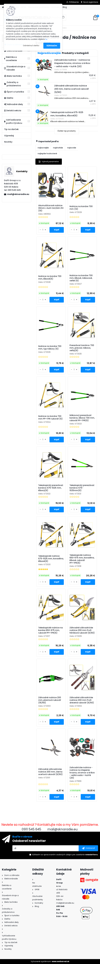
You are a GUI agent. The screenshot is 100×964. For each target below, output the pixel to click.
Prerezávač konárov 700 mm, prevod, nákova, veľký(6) (82, 348)
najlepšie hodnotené (47, 153)
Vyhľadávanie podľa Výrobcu (13, 121)
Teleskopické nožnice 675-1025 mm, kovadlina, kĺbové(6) (51, 559)
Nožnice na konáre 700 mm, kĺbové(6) (49, 277)
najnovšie (71, 147)
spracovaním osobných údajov (58, 854)
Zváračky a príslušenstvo (12, 84)
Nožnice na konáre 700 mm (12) (81, 207)
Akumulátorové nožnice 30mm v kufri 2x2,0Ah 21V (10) (51, 208)
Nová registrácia (90, 2)
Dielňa (8, 97)
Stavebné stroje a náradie (14, 68)
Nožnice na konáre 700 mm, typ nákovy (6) (49, 347)
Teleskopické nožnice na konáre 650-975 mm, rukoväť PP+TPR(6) (50, 630)
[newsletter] (88, 848)
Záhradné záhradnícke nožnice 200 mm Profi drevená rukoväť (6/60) (82, 700)
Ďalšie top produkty (67, 131)
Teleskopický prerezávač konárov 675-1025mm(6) (82, 488)
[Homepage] (3, 7)
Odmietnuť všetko (31, 45)
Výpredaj (9, 135)
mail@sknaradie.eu (18, 194)
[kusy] (42, 230)
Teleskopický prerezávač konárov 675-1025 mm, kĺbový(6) (50, 488)
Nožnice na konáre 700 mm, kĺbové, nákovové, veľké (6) (81, 278)
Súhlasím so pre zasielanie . (65, 854)
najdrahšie (58, 147)
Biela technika (13, 76)
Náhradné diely (13, 104)
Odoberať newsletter (29, 841)
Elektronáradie (13, 50)
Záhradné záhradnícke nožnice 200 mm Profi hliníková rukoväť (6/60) (82, 630)
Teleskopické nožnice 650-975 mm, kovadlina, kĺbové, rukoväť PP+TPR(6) (82, 559)
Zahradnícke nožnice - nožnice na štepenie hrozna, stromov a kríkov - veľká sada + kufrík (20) (82, 772)
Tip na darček (11, 129)
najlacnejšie (43, 147)
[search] (62, 18)
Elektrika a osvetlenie (10, 59)
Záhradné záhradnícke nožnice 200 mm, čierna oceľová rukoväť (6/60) (50, 772)
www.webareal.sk (60, 961)
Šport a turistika (14, 91)
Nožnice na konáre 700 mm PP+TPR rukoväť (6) (50, 417)
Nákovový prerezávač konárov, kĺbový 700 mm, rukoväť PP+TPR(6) (82, 418)
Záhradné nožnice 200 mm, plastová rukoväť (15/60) (49, 700)
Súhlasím (51, 45)
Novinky (8, 141)
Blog (65, 7)
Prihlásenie (74, 2)
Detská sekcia (12, 110)
